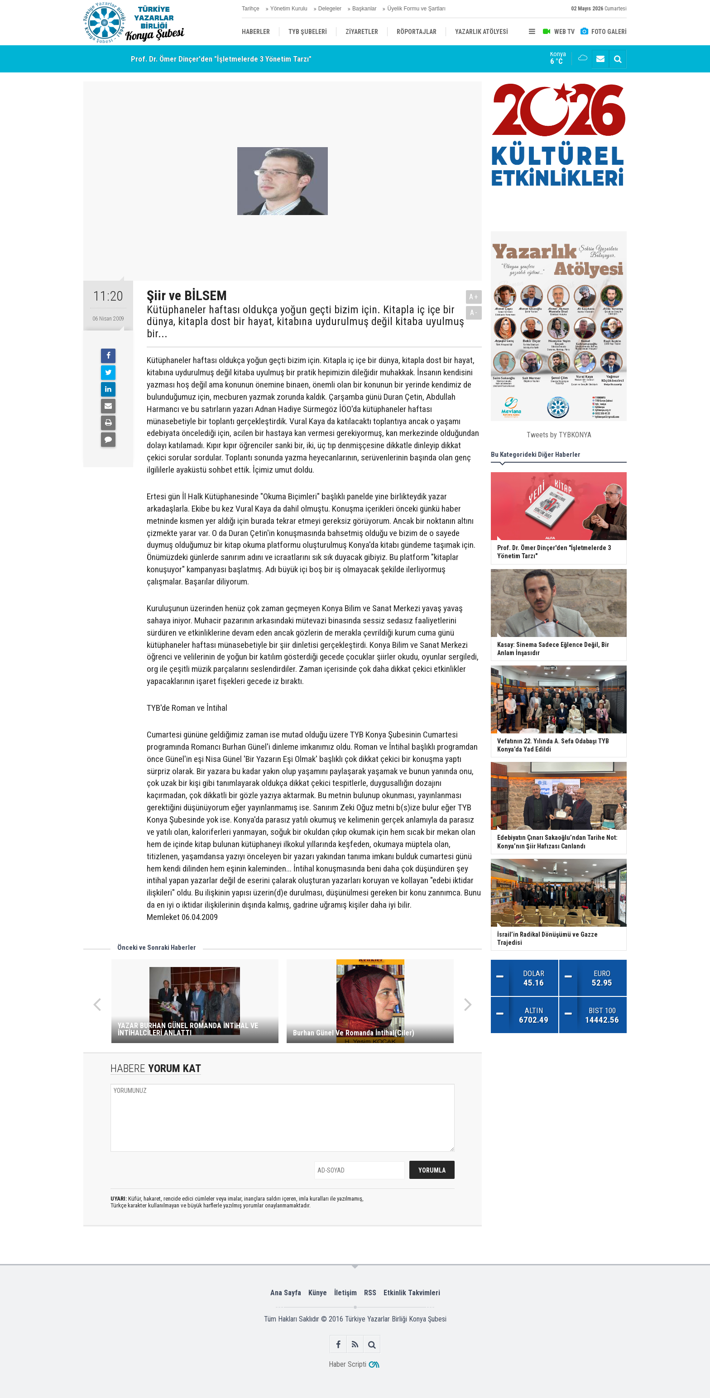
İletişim (345, 1292)
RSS (370, 1292)
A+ (474, 296)
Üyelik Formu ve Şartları (416, 8)
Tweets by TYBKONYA (559, 435)
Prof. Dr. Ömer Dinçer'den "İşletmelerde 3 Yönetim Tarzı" (221, 58)
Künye (317, 1292)
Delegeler (329, 8)
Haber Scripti (347, 1364)
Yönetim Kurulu (288, 8)
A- (474, 312)
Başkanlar (364, 8)
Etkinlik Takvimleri (412, 1292)
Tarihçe (250, 8)
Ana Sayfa (285, 1292)
